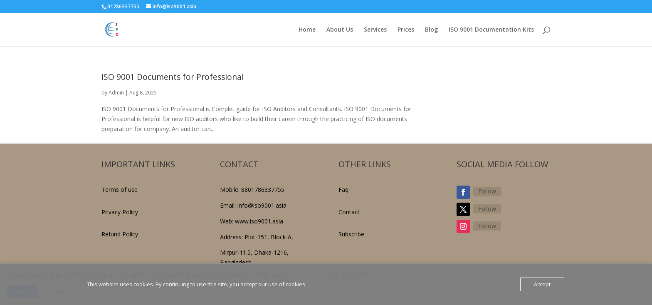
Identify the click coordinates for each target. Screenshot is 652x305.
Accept (542, 284)
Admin (116, 92)
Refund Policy (119, 234)
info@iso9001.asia (261, 205)
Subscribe (351, 234)
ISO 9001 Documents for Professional (172, 77)
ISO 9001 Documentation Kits (491, 30)
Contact (349, 212)
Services (375, 30)
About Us (339, 30)
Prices (406, 30)
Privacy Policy (119, 212)
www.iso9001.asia (259, 221)
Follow (487, 191)
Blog (431, 30)
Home (307, 30)
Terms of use (119, 189)
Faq (343, 189)
